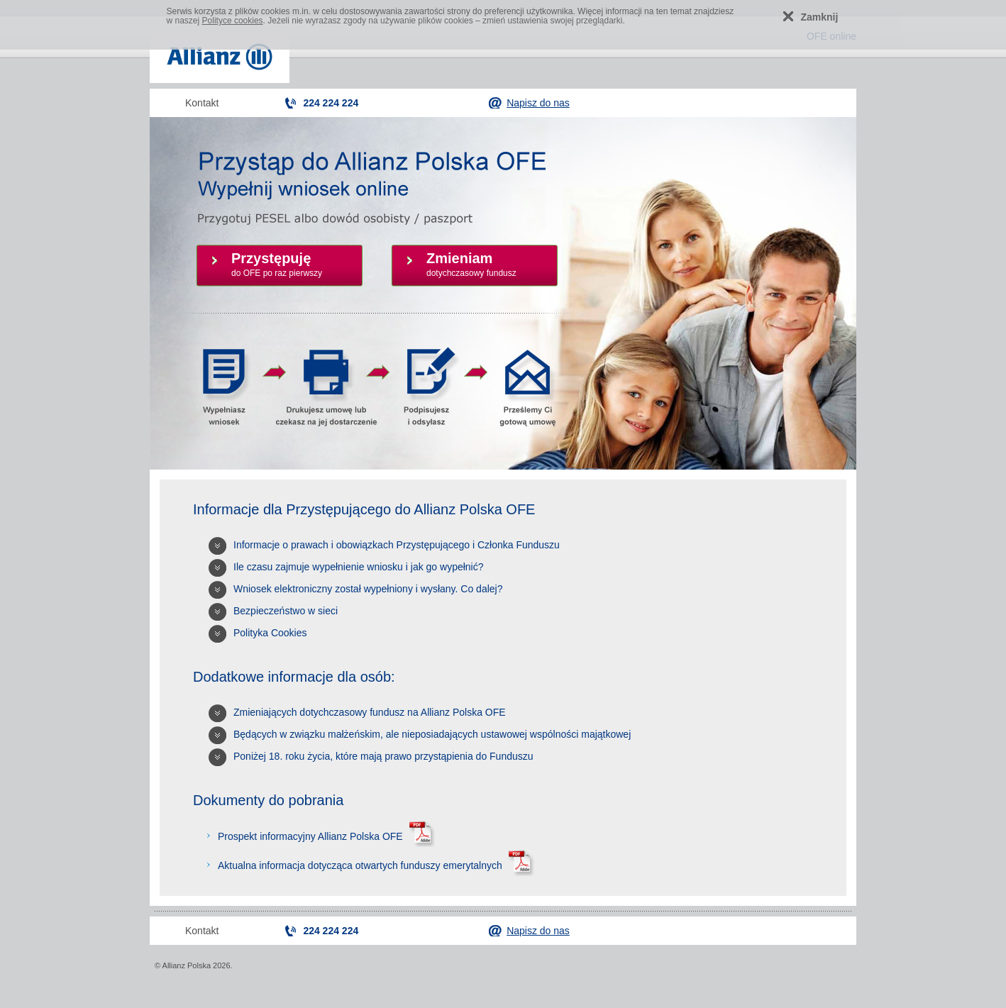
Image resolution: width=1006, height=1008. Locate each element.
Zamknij (820, 17)
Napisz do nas (538, 103)
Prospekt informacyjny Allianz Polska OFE (324, 836)
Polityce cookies (232, 21)
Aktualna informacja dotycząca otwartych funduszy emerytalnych (374, 865)
